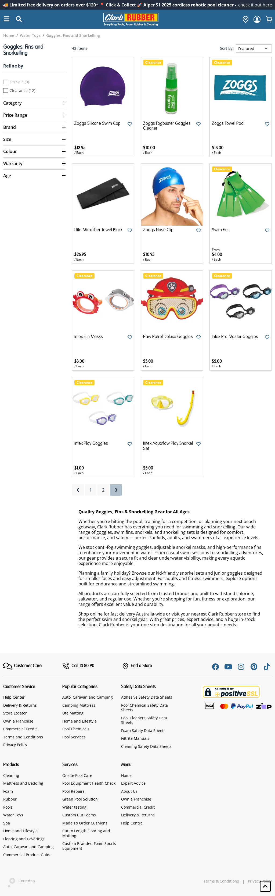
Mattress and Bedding (23, 783)
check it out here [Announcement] (255, 5)
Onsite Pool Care (77, 775)
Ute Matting (73, 713)
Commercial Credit (20, 728)
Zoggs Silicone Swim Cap (97, 124)
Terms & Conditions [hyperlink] (221, 881)
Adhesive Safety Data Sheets (146, 697)
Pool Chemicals (75, 728)
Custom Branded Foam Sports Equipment (89, 846)
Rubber (10, 799)
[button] (265, 886)
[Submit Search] (18, 19)
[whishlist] (269, 19)
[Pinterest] (254, 666)
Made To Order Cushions (84, 823)
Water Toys (13, 814)
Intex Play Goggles (91, 444)
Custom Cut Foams (79, 814)
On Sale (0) (19, 82)
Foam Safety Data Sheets (143, 730)
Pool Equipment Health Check (88, 783)
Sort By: (227, 48)
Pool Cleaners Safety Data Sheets (144, 720)
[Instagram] (241, 666)
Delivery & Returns (20, 705)
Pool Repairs (73, 791)
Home (126, 775)
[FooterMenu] (22, 666)
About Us (129, 791)
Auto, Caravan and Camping (87, 697)
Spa (6, 823)
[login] (257, 19)
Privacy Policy (15, 744)
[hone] (244, 19)
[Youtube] (228, 666)
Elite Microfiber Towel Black (98, 230)
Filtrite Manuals (135, 738)
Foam (8, 791)
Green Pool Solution (80, 799)
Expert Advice (133, 783)
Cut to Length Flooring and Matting (86, 833)
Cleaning (11, 775)
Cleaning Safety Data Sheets (146, 746)
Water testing (74, 807)
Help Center (14, 697)
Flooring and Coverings (24, 838)
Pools (8, 807)
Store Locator (15, 713)
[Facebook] (215, 666)
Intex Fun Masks (88, 337)
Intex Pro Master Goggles (235, 337)
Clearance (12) (22, 90)
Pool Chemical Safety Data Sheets (144, 708)
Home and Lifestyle (79, 721)
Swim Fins (221, 230)
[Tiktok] (267, 666)
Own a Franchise (18, 721)
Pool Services (74, 736)
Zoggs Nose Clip (158, 230)
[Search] (6, 19)
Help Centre (132, 823)
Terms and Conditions (23, 736)
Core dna (19, 881)
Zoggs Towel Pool (228, 124)
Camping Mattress (78, 705)
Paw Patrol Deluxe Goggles (168, 337)
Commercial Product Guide (27, 854)
